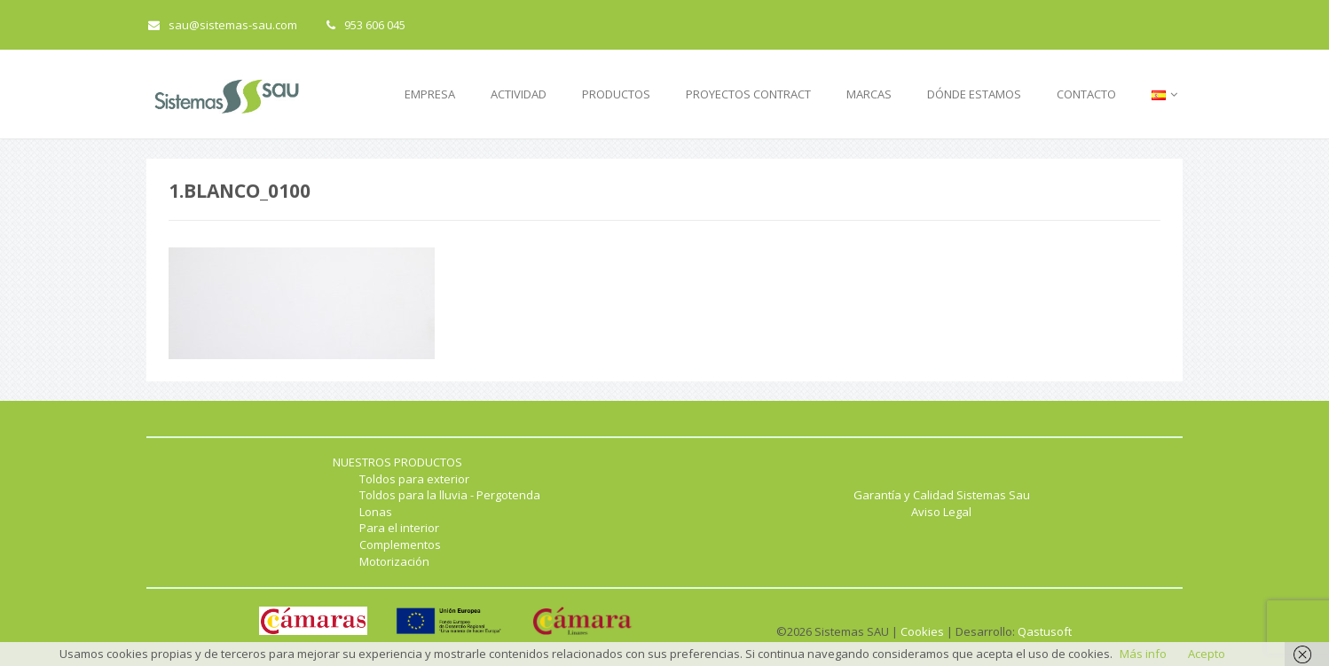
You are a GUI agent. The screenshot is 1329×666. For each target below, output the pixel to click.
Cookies (922, 631)
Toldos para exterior (414, 479)
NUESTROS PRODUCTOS (397, 462)
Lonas (375, 512)
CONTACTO (1086, 94)
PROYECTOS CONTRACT (748, 94)
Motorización (394, 561)
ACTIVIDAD (519, 94)
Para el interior (399, 528)
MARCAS (869, 94)
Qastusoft (1045, 631)
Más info (1143, 654)
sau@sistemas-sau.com (222, 25)
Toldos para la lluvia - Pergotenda (449, 495)
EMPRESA (430, 94)
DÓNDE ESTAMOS (974, 94)
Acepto (1206, 654)
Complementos (400, 544)
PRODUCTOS (616, 94)
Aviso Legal (941, 512)
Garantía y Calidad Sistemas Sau (941, 495)
